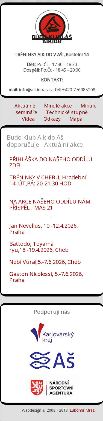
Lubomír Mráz (82, 410)
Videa (28, 118)
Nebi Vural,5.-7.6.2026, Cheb (45, 261)
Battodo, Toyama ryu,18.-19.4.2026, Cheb (39, 246)
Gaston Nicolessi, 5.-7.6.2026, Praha (46, 277)
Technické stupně (67, 112)
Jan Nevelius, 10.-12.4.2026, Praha (43, 228)
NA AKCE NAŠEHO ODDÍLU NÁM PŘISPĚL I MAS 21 (49, 204)
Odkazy (52, 118)
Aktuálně (24, 105)
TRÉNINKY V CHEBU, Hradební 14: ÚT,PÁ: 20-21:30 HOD (47, 180)
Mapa (76, 118)
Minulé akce (58, 105)
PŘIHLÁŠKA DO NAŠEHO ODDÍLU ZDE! (50, 162)
